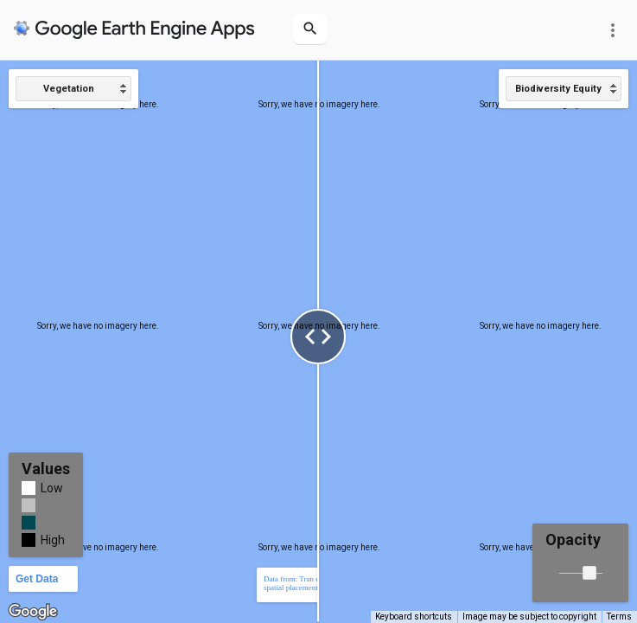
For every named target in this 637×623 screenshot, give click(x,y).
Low (52, 488)
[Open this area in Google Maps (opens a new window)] (32, 612)
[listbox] (73, 88)
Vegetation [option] (68, 88)
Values (46, 468)
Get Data (37, 579)
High (53, 540)
